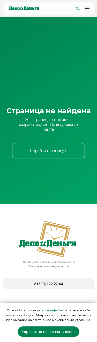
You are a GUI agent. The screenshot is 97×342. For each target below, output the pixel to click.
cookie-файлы (53, 310)
